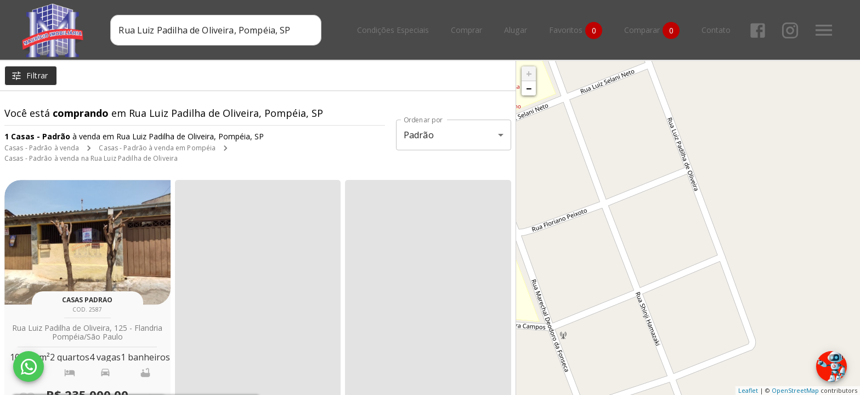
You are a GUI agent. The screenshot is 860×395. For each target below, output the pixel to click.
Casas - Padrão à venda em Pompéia (157, 148)
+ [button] (529, 73)
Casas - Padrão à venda (41, 148)
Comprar (466, 30)
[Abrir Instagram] (790, 30)
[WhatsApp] (28, 366)
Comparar (652, 30)
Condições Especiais (393, 30)
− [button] (528, 88)
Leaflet (748, 390)
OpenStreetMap (795, 390)
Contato (716, 30)
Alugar (515, 30)
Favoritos (575, 30)
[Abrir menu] (823, 30)
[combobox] (215, 30)
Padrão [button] (419, 135)
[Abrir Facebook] (757, 30)
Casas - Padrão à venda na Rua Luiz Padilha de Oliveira (91, 158)
